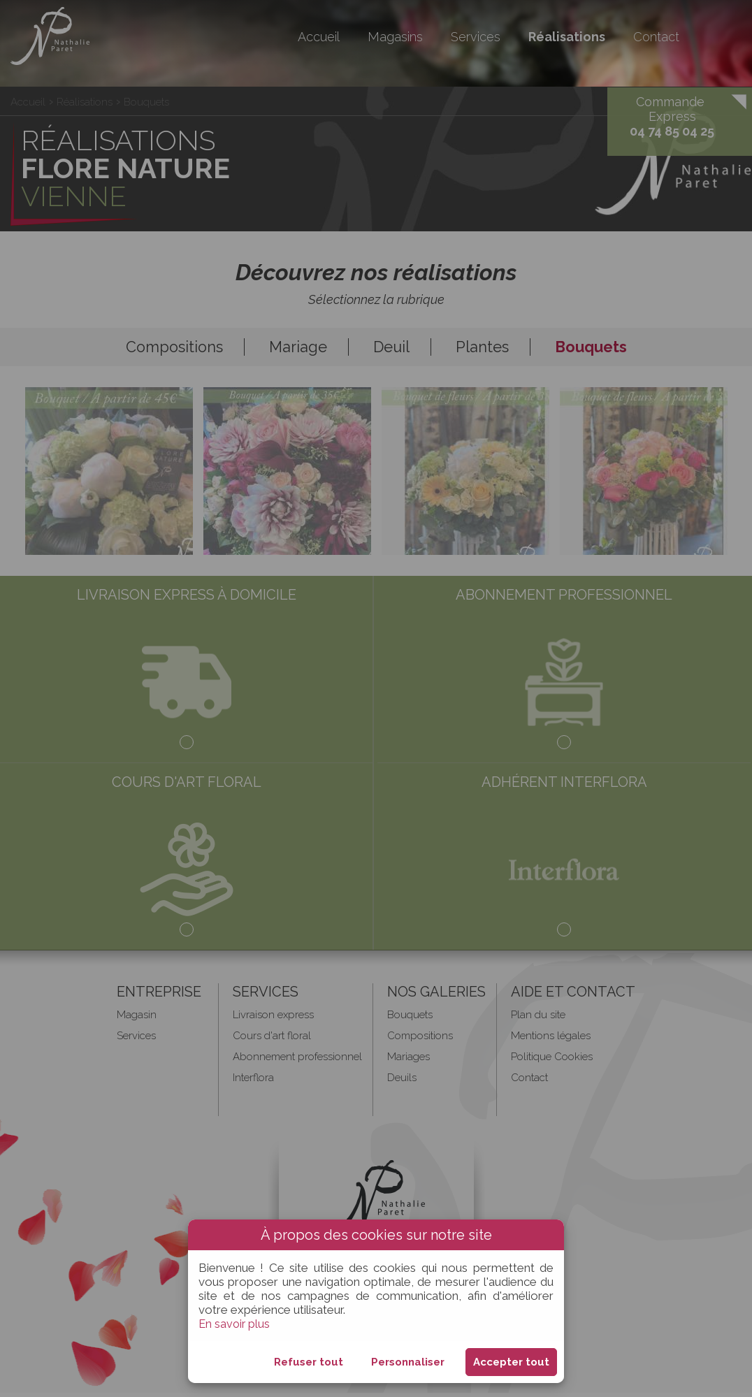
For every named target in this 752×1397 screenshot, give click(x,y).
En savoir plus (235, 1324)
